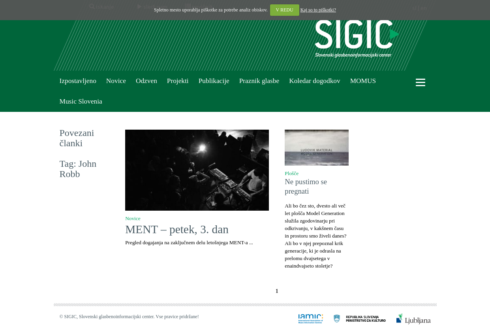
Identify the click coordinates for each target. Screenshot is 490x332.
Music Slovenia (81, 101)
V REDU (285, 10)
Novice (116, 81)
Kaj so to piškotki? (318, 10)
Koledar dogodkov (314, 81)
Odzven (146, 81)
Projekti (178, 81)
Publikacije (214, 81)
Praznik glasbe (259, 81)
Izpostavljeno (78, 81)
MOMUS (363, 81)
